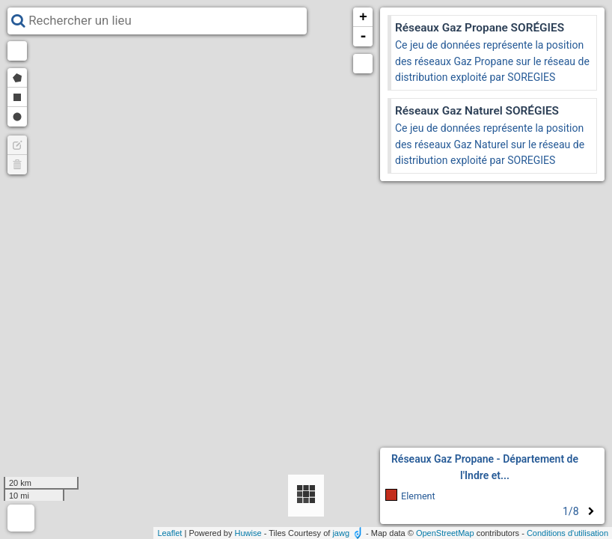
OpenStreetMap (445, 533)
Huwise (248, 533)
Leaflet (169, 533)
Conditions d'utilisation (567, 533)
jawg (340, 533)
